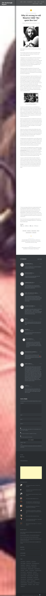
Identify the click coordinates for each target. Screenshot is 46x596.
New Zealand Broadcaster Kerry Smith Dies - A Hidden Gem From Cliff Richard (33, 507)
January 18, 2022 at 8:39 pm (29, 330)
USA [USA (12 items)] (37, 584)
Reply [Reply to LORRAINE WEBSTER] (41, 282)
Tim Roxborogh (24, 460)
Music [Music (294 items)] (36, 575)
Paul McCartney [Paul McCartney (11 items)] (30, 579)
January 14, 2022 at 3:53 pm (29, 307)
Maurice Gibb (34, 230)
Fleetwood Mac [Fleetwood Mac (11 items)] (24, 568)
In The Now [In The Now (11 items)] (31, 570)
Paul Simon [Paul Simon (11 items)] (36, 579)
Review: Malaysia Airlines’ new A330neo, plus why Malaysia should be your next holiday (30, 533)
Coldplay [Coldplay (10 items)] (28, 565)
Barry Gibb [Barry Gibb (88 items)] (23, 563)
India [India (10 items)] (26, 570)
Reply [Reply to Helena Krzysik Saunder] (41, 351)
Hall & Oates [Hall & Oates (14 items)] (37, 568)
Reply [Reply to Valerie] (41, 329)
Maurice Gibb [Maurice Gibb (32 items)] (23, 575)
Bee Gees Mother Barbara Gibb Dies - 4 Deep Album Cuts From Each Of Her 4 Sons (34, 520)
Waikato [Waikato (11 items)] (23, 586)
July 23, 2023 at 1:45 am (28, 386)
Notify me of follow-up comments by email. (28, 433)
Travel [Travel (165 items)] (30, 584)
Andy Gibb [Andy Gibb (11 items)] (23, 561)
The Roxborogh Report (7, 3)
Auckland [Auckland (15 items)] (28, 561)
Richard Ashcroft (28, 232)
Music (35, 13)
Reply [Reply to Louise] (41, 385)
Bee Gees (32, 13)
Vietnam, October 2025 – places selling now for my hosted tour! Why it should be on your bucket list (31, 539)
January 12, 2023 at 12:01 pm (29, 364)
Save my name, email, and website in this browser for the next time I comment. (31, 430)
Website (21, 423)
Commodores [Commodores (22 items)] (33, 565)
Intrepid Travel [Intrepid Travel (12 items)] (38, 570)
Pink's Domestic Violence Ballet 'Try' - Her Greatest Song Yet (34, 524)
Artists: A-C (28, 13)
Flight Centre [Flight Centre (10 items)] (30, 568)
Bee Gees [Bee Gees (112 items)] (29, 563)
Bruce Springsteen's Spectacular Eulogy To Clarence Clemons (34, 495)
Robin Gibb (34, 232)
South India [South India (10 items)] (30, 582)
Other (40, 3)
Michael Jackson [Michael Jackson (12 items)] (30, 575)
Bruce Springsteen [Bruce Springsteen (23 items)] (35, 563)
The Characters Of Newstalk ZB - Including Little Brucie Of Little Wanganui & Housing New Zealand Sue (33, 511)
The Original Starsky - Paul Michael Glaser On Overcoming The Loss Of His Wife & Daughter (33, 502)
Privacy (38, 595)
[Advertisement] (31, 472)
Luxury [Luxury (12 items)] (35, 572)
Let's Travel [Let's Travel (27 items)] (23, 572)
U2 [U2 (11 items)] (34, 584)
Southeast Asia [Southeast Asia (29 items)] (24, 582)
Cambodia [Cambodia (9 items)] (23, 565)
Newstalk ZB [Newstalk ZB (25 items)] (23, 577)
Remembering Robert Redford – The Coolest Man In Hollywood (29, 535)
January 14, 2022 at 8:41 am (29, 283)
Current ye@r (23, 442)
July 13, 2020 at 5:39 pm (28, 274)
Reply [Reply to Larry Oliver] (41, 363)
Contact (35, 595)
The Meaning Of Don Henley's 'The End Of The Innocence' (33, 486)
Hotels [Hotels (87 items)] (22, 570)
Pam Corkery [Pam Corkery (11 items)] (23, 579)
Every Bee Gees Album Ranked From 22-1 (32, 498)
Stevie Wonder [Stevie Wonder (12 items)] (36, 582)
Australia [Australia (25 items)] (34, 561)
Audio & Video (35, 3)
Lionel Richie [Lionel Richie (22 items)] (29, 572)
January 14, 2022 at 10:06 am (29, 294)
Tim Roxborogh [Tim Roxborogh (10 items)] (24, 584)
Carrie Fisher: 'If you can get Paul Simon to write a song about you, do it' (33, 490)
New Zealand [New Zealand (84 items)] (29, 577)
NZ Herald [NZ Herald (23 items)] (36, 577)
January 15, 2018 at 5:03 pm (29, 264)
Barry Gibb (24, 230)
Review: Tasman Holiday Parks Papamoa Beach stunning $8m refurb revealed (30, 542)
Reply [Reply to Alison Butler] (41, 263)
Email (21, 419)
